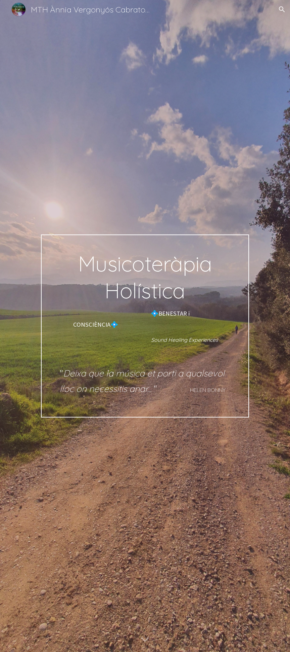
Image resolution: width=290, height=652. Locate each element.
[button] (282, 9)
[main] (145, 326)
